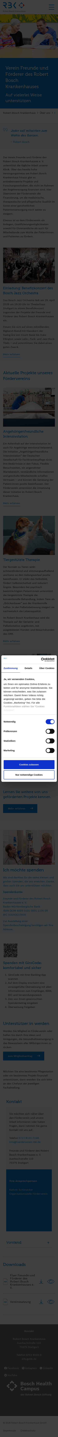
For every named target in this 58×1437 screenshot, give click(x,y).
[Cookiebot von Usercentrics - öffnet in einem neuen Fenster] (41, 660)
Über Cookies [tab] (46, 668)
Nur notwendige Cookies (29, 774)
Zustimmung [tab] (11, 668)
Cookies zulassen (29, 764)
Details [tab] (28, 668)
